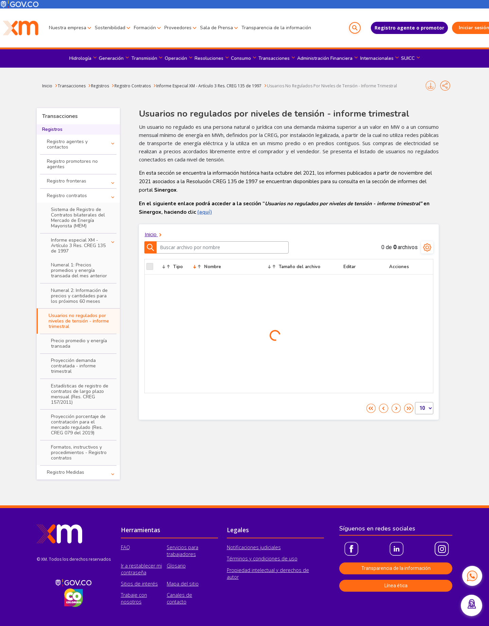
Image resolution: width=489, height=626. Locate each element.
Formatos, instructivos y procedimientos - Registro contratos (79, 452)
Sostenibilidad (110, 27)
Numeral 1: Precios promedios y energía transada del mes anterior (79, 270)
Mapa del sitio (183, 583)
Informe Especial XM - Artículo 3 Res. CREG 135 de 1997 (208, 86)
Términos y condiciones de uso (262, 558)
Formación (145, 27)
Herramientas (140, 530)
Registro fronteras (66, 181)
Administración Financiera (324, 58)
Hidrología (80, 58)
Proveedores (178, 27)
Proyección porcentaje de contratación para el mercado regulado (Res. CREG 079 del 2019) (78, 424)
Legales (238, 530)
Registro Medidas (65, 472)
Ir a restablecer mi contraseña (141, 569)
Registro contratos (67, 195)
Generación (111, 58)
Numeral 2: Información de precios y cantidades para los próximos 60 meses (79, 296)
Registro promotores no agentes (72, 164)
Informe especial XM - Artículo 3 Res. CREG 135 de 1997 (78, 245)
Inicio (47, 86)
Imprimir (430, 86)
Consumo (241, 58)
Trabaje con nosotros (134, 598)
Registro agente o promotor (395, 27)
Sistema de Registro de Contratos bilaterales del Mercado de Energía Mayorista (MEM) (78, 217)
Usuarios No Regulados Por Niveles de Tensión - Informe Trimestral (332, 86)
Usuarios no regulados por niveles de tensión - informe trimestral (79, 321)
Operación (176, 58)
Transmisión (144, 58)
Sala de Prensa (216, 27)
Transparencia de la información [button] (396, 568)
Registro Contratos (132, 86)
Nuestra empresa (67, 27)
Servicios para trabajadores (182, 550)
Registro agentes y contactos (67, 144)
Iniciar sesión (460, 27)
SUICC (408, 58)
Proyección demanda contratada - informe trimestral (73, 366)
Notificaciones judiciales (254, 547)
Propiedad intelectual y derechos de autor (268, 573)
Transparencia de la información (276, 27)
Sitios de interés (139, 583)
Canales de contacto (179, 598)
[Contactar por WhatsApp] (472, 576)
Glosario (176, 565)
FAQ (125, 547)
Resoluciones (209, 58)
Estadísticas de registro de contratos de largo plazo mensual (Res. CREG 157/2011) (79, 394)
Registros (100, 86)
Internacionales (377, 58)
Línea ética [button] (396, 585)
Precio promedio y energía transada (79, 343)
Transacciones (274, 58)
